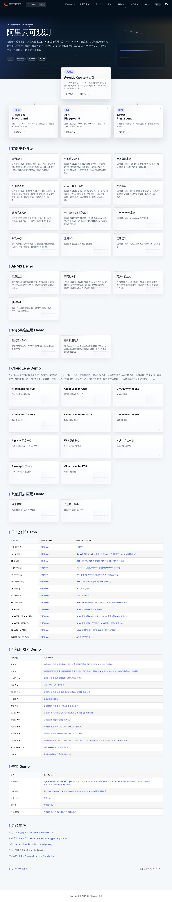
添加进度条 (95, 664)
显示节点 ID (115, 740)
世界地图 (54, 754)
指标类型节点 (80, 740)
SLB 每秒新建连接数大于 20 (100, 791)
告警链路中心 (49, 812)
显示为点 (86, 671)
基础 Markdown (50, 747)
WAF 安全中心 (105, 582)
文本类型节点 (58, 740)
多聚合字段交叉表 (60, 726)
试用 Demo (44, 547)
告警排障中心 (71, 812)
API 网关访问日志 (83, 637)
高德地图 (62, 754)
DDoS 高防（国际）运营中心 (111, 623)
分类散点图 (57, 733)
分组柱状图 (57, 678)
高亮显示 (77, 664)
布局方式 (67, 692)
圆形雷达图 (57, 720)
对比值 (61, 692)
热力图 (68, 754)
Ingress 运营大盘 (98, 568)
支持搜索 (62, 664)
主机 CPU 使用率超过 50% (54, 791)
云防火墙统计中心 (83, 595)
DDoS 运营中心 (95, 609)
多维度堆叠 (88, 713)
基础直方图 (48, 713)
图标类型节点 (69, 740)
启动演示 (83, 94)
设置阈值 (78, 733)
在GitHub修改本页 (18, 869)
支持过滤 (69, 664)
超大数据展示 (133, 671)
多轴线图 (62, 671)
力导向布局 (90, 740)
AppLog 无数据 (64, 784)
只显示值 (86, 692)
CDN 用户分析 (82, 561)
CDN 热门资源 (118, 561)
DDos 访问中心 (82, 609)
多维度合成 (79, 713)
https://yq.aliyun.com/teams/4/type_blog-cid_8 (43, 838)
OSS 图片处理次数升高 (126, 781)
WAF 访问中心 (82, 582)
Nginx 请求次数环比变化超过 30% (102, 781)
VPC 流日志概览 (82, 589)
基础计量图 (48, 699)
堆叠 (126, 671)
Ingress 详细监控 (83, 568)
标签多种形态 (76, 678)
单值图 (55, 692)
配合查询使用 (63, 747)
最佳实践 (69, 94)
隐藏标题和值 (77, 692)
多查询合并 (74, 706)
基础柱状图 (48, 678)
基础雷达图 (48, 720)
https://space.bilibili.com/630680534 (34, 832)
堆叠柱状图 (66, 678)
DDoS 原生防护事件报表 (86, 630)
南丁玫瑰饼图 (64, 706)
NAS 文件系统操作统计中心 (87, 602)
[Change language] (147, 4)
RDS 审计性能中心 (95, 575)
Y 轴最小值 (104, 671)
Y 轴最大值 (95, 671)
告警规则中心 (60, 812)
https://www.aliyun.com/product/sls (37, 856)
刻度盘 (55, 699)
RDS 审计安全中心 (110, 575)
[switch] (158, 4)
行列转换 (109, 664)
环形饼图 (54, 706)
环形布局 (106, 740)
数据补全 (112, 671)
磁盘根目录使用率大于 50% (77, 791)
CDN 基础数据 (94, 561)
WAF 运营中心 (94, 582)
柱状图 (50, 685)
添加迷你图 (85, 664)
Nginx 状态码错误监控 (53, 781)
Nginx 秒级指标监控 (111, 554)
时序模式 (54, 671)
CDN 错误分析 (106, 561)
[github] (166, 4)
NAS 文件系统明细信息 (108, 602)
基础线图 (47, 671)
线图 (45, 685)
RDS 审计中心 (82, 575)
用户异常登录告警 (51, 784)
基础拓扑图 (48, 740)
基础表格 (47, 664)
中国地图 (47, 754)
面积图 (56, 685)
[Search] (36, 4)
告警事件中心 (49, 805)
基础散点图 (48, 733)
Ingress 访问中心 (113, 568)
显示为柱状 (78, 671)
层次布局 (98, 740)
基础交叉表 (48, 726)
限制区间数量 (69, 713)
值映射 (102, 664)
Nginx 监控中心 (96, 554)
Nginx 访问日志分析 (128, 554)
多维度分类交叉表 (74, 726)
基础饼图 (47, 706)
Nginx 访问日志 (82, 554)
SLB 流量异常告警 (142, 781)
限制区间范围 (58, 713)
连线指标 (123, 740)
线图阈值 (69, 671)
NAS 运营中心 (122, 602)
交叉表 (61, 685)
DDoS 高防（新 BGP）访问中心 (89, 616)
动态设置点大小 (68, 733)
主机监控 (79, 547)
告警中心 (47, 798)
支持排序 (54, 664)
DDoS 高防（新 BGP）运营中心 (115, 616)
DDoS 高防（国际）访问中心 (87, 623)
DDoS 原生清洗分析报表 (106, 630)
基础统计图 (48, 692)
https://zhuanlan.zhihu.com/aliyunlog (33, 844)
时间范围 (120, 671)
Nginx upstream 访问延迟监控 (74, 781)
